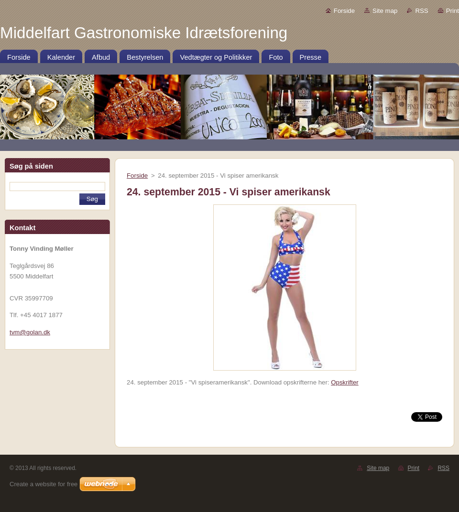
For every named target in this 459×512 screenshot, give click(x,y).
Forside (344, 10)
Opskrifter (345, 382)
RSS (421, 10)
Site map (384, 10)
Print (452, 10)
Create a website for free (43, 484)
